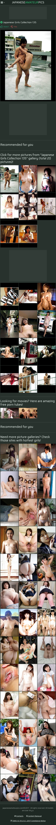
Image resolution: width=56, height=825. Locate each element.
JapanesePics (28, 2)
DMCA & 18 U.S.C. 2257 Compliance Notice (28, 820)
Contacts (18, 816)
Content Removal (34, 816)
